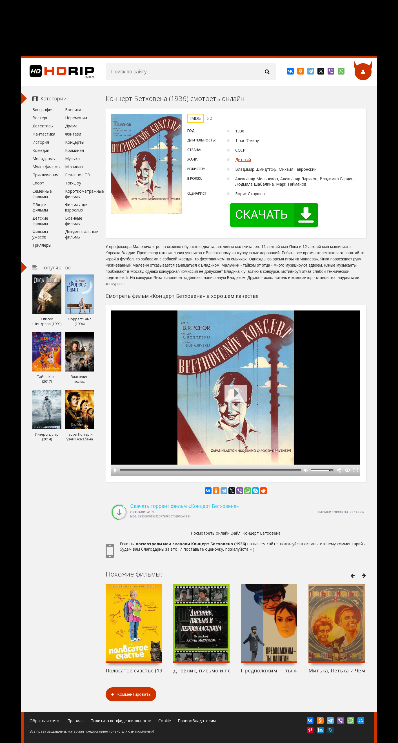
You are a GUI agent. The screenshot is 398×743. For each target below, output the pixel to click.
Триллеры (41, 245)
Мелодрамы (43, 158)
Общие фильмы (40, 207)
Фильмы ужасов (40, 234)
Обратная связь (45, 720)
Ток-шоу (73, 183)
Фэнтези (73, 134)
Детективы (43, 126)
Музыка (72, 158)
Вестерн (40, 117)
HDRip (57, 72)
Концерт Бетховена (262, 533)
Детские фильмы (40, 220)
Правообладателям (197, 720)
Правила (75, 720)
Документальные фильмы (79, 234)
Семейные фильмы (42, 193)
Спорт (38, 183)
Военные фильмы (73, 220)
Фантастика (43, 134)
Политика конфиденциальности (121, 720)
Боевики (73, 109)
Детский (243, 159)
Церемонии (76, 117)
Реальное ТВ (77, 174)
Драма (71, 126)
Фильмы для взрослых (76, 207)
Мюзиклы (74, 166)
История (40, 142)
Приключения (45, 174)
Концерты (74, 142)
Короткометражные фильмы (79, 193)
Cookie (164, 720)
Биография (43, 109)
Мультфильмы (46, 166)
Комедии (40, 150)
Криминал (74, 150)
